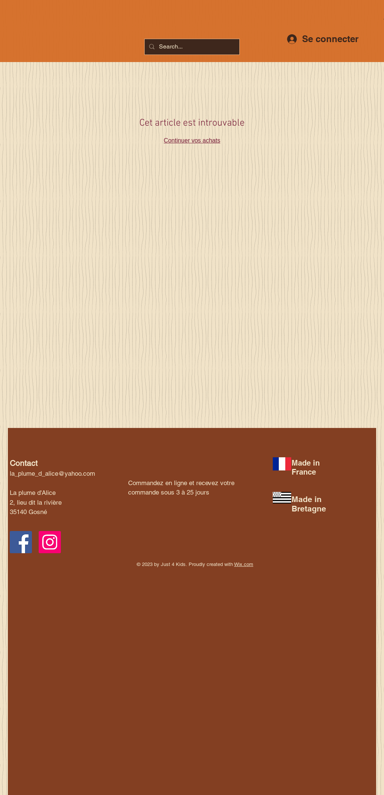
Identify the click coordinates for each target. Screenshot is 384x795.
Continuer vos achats (192, 140)
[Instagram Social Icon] (50, 542)
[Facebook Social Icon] (21, 542)
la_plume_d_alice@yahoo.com (52, 473)
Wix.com (243, 564)
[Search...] (191, 47)
